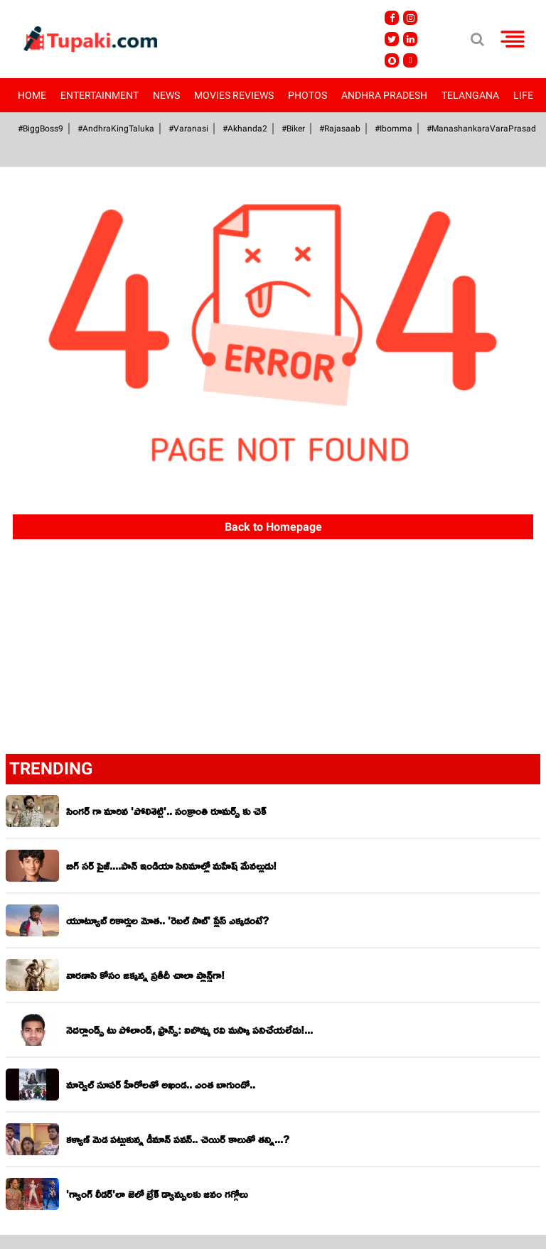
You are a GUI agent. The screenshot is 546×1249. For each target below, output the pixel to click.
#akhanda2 (245, 129)
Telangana (470, 95)
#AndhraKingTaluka (115, 129)
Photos (307, 95)
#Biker (293, 129)
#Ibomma (393, 129)
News (166, 95)
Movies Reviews (234, 95)
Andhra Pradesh (384, 95)
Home (32, 95)
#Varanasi (188, 129)
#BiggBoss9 (40, 129)
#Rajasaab (339, 129)
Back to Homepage (273, 527)
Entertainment (99, 95)
